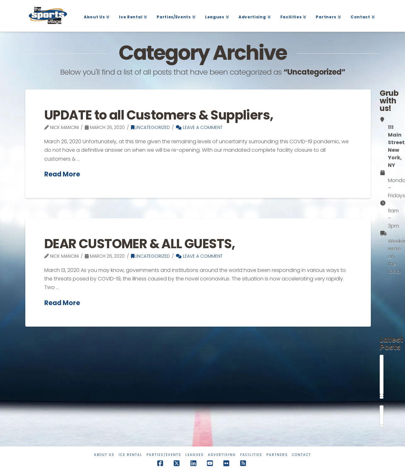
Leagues (194, 455)
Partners (277, 455)
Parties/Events (163, 455)
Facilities (251, 455)
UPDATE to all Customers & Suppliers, (158, 115)
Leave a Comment (199, 127)
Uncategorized (150, 127)
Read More (62, 174)
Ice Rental (130, 455)
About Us (104, 455)
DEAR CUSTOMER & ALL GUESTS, (139, 244)
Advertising (222, 455)
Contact (301, 455)
